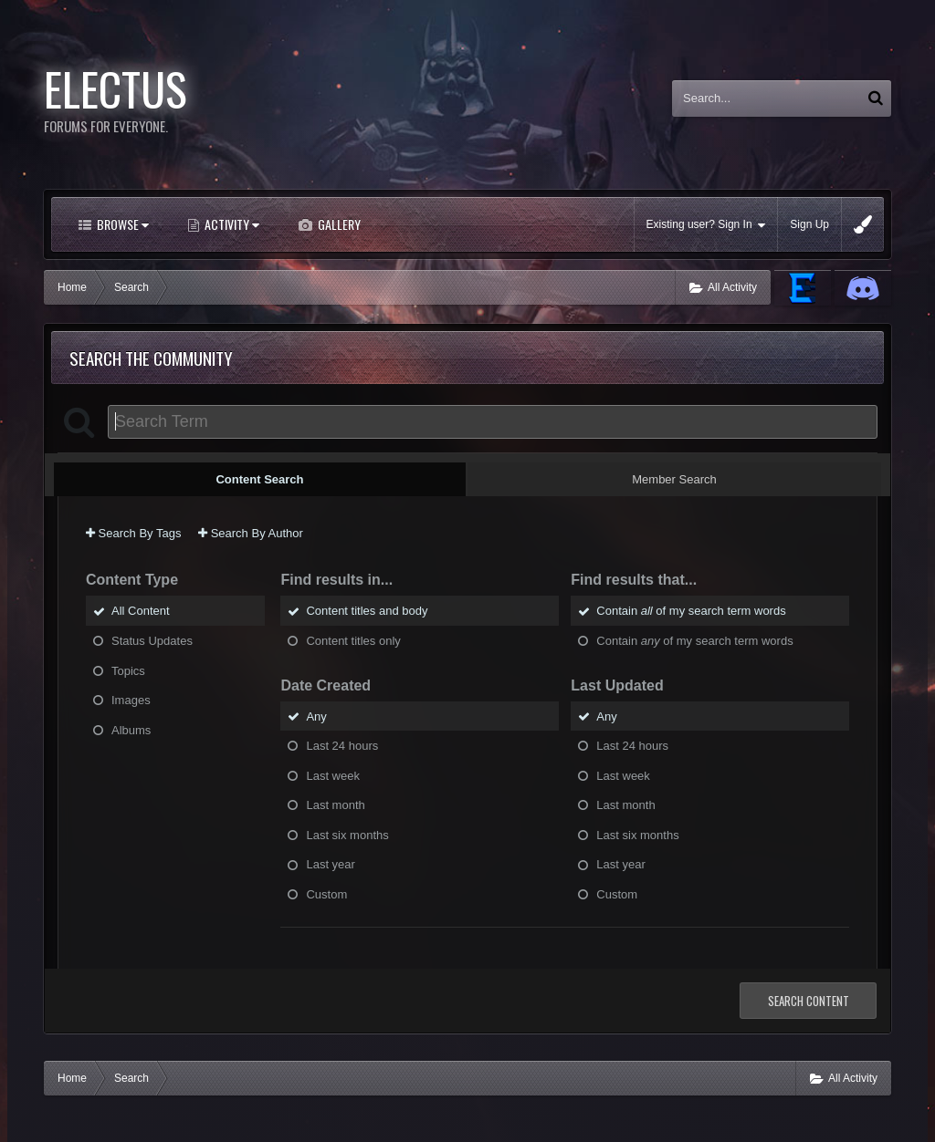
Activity (230, 224)
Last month (335, 805)
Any (316, 715)
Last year (330, 864)
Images (131, 700)
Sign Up (809, 224)
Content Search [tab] (259, 479)
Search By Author (250, 533)
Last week (333, 775)
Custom (326, 893)
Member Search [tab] (674, 479)
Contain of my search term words (690, 611)
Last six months (347, 834)
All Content (140, 611)
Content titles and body (366, 611)
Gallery (338, 224)
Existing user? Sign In (706, 225)
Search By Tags (133, 533)
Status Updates (152, 641)
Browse (121, 224)
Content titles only (353, 641)
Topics (128, 670)
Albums (131, 729)
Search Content (808, 1000)
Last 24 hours (342, 746)
